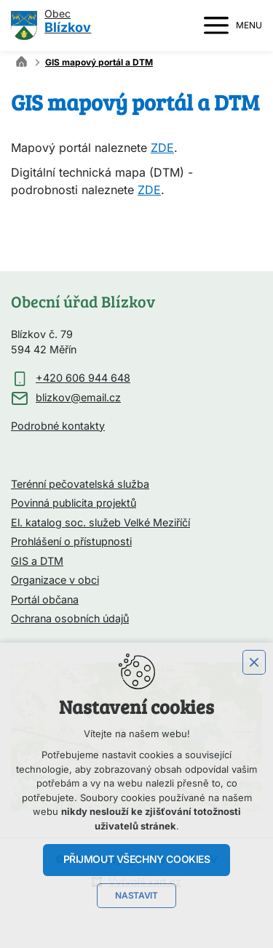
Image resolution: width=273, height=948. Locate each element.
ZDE (162, 148)
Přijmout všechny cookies (136, 859)
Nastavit (136, 896)
